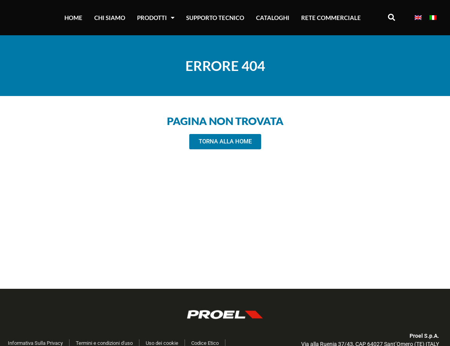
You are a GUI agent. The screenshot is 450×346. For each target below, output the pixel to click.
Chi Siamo (109, 17)
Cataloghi (272, 17)
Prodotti (155, 18)
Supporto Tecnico (215, 17)
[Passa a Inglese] (418, 18)
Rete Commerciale (331, 17)
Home (73, 17)
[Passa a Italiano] (433, 18)
